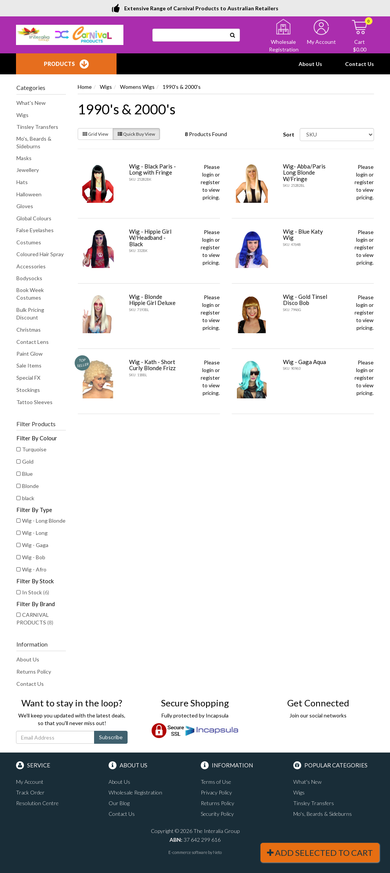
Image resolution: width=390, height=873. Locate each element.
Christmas (28, 329)
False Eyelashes (35, 230)
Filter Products (36, 423)
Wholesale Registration (135, 792)
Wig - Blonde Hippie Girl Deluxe (152, 300)
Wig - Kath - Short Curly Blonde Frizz (152, 365)
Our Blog (119, 803)
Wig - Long (35, 533)
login (208, 174)
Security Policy (217, 813)
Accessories (31, 266)
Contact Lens (32, 342)
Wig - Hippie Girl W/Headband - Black (150, 237)
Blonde (30, 486)
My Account (29, 781)
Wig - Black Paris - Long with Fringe (152, 169)
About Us (310, 64)
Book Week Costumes (30, 294)
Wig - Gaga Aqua (304, 361)
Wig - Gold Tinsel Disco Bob (305, 300)
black (28, 498)
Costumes (28, 242)
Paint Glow (29, 353)
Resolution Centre (37, 803)
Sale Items (29, 365)
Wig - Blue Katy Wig (303, 234)
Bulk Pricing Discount (30, 314)
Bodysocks (29, 278)
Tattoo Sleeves (34, 402)
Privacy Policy (216, 792)
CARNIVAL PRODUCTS (34, 618)
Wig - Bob (33, 557)
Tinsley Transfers (37, 127)
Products (66, 64)
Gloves (24, 206)
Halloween (29, 194)
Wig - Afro (34, 569)
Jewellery (27, 170)
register (210, 182)
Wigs (22, 115)
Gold (28, 461)
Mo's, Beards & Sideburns (33, 142)
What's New (31, 102)
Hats (22, 182)
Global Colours (33, 218)
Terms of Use (216, 781)
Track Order (30, 792)
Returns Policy (33, 671)
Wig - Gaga (35, 545)
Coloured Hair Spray (40, 254)
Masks (24, 158)
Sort (288, 134)
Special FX (28, 377)
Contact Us (359, 64)
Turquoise (34, 449)
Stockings (28, 390)
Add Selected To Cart (320, 852)
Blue (27, 473)
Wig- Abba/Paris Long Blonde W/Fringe (304, 172)
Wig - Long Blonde (44, 520)
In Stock (35, 592)
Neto (217, 852)
